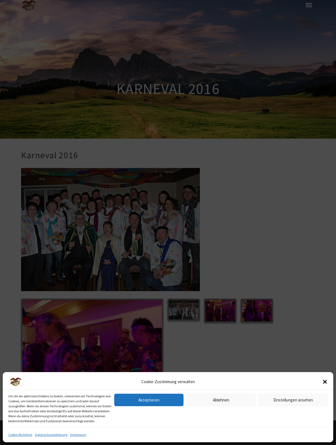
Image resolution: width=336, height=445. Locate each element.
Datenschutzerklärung (51, 435)
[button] (325, 382)
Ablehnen (221, 400)
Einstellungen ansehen (293, 400)
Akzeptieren (148, 400)
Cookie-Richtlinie (20, 435)
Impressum (78, 435)
